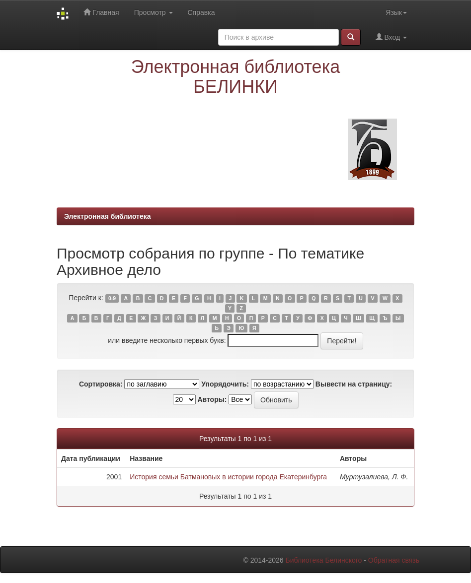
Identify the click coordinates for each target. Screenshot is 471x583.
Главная (101, 12)
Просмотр (153, 12)
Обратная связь (393, 560)
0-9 (112, 298)
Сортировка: (101, 384)
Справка (201, 12)
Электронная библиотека (107, 216)
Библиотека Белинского (323, 560)
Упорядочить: (225, 384)
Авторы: (212, 399)
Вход (391, 37)
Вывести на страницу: (353, 384)
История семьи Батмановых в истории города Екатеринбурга (228, 477)
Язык (396, 12)
